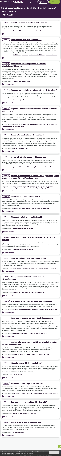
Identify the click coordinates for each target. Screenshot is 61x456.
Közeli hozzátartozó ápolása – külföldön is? (29, 23)
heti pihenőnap (37, 124)
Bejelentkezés (43, 2)
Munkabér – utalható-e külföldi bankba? (27, 217)
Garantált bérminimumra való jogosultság (28, 157)
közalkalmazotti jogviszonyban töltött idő (36, 354)
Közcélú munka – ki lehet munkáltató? (26, 363)
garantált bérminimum (20, 167)
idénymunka (46, 124)
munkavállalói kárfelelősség (37, 55)
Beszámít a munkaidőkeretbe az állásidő (28, 135)
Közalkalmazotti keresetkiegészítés (26, 422)
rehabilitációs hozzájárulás (49, 393)
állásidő (15, 148)
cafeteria (30, 100)
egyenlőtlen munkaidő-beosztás (23, 124)
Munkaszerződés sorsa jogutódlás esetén (28, 258)
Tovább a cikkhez (9, 34)
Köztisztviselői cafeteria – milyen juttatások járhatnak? (34, 90)
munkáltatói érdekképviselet (21, 81)
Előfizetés (55, 2)
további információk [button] (29, 453)
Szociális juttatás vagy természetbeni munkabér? (31, 301)
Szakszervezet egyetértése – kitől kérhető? (29, 402)
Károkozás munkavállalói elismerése (26, 40)
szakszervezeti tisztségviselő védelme (24, 414)
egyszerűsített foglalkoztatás (36, 186)
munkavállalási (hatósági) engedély (38, 188)
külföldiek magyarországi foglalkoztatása (14, 188)
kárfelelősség (17, 55)
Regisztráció (32, 2)
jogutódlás (16, 268)
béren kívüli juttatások (20, 100)
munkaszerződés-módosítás (47, 268)
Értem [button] (53, 452)
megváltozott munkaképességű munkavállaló (27, 393)
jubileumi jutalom (18, 354)
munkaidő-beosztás (8, 126)
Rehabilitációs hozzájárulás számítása (27, 383)
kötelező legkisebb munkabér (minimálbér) (40, 167)
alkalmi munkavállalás (20, 186)
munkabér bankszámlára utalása (23, 228)
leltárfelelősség (26, 208)
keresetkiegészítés (18, 432)
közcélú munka (17, 375)
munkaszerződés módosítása (29, 268)
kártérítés (25, 55)
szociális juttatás (36, 309)
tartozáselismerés (51, 55)
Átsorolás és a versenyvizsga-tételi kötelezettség (32, 318)
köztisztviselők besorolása (39, 333)
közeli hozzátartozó (35, 31)
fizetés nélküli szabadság (20, 31)
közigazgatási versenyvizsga (22, 333)
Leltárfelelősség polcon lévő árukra (25, 197)
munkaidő (54, 124)
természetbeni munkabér (49, 309)
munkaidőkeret (19, 126)
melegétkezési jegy (25, 309)
